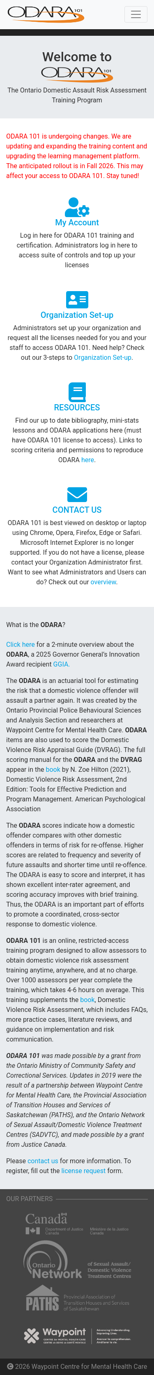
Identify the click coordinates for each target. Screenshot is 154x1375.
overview (103, 582)
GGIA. (61, 664)
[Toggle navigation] (135, 14)
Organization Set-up (102, 357)
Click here (21, 644)
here (87, 460)
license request (84, 1171)
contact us (44, 1161)
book (54, 769)
